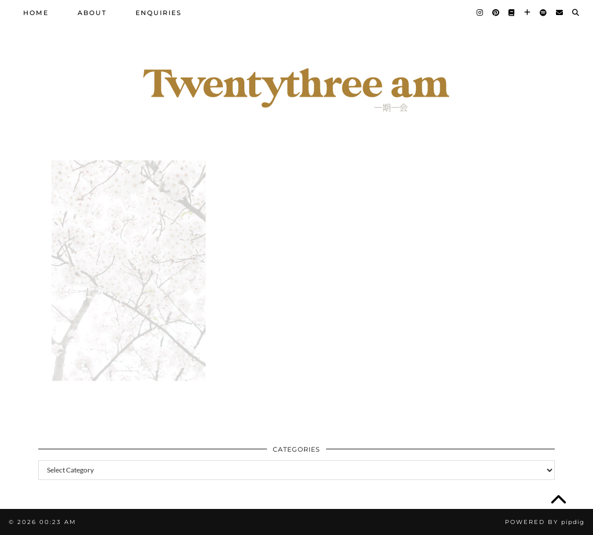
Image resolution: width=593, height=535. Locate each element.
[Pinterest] (496, 12)
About (92, 13)
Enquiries (159, 13)
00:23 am (57, 522)
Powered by (544, 522)
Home (36, 13)
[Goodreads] (512, 12)
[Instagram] (480, 12)
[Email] (560, 12)
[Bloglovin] (528, 12)
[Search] (576, 12)
